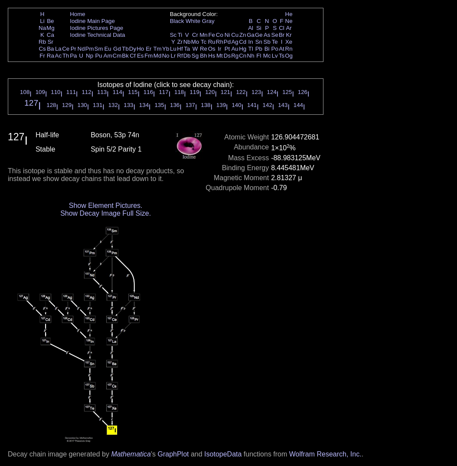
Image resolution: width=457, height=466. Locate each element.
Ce (65, 48)
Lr (173, 55)
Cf (132, 55)
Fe (211, 35)
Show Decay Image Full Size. (105, 213)
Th (65, 55)
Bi (267, 48)
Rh (219, 42)
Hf (180, 48)
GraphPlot (173, 454)
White (193, 21)
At (281, 48)
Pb (258, 48)
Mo (195, 42)
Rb (42, 42)
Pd (227, 42)
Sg (195, 55)
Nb (187, 42)
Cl (281, 28)
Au (234, 48)
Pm (89, 48)
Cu (234, 35)
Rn (289, 48)
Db (187, 55)
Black (177, 21)
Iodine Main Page (92, 21)
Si (258, 28)
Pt (227, 48)
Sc (173, 35)
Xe (288, 42)
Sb (267, 42)
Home (77, 14)
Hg (242, 48)
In (250, 42)
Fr (42, 55)
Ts (281, 55)
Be (50, 21)
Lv (275, 55)
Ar (288, 28)
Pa (73, 55)
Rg (234, 55)
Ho (140, 48)
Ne (289, 21)
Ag (234, 42)
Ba (50, 48)
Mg (50, 28)
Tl (250, 48)
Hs (211, 55)
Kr (288, 35)
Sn (258, 42)
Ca (50, 35)
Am (108, 55)
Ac (58, 55)
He (289, 14)
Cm (117, 55)
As (267, 35)
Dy (132, 48)
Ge (259, 35)
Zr (180, 42)
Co (219, 35)
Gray (208, 21)
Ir (219, 48)
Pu (98, 55)
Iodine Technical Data (97, 35)
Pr (73, 48)
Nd (81, 48)
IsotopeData (223, 454)
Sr (50, 42)
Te (275, 42)
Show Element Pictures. (106, 205)
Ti (180, 35)
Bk (125, 55)
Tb (125, 48)
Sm (99, 48)
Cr (195, 35)
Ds (227, 55)
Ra (50, 55)
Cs (42, 48)
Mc (267, 55)
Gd (117, 48)
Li (42, 21)
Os (211, 48)
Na (42, 28)
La (58, 48)
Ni (227, 35)
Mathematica (131, 454)
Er (148, 48)
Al (250, 28)
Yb (165, 48)
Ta (187, 48)
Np (89, 55)
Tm (157, 48)
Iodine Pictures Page (96, 28)
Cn (242, 55)
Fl (258, 55)
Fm (148, 55)
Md (157, 55)
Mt (219, 55)
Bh (203, 55)
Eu (107, 48)
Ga (251, 35)
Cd (242, 42)
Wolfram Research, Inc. (325, 454)
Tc (203, 42)
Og (289, 55)
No (166, 55)
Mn (203, 35)
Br (281, 35)
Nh (251, 55)
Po (274, 48)
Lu (173, 48)
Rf (180, 55)
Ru (211, 42)
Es (140, 55)
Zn (242, 35)
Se (274, 35)
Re (203, 48)
